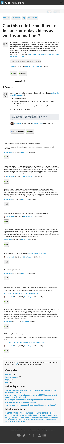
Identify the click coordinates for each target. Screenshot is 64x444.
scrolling (19, 422)
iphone (51, 419)
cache (54, 420)
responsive (21, 420)
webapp (31, 414)
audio (7, 420)
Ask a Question (33, 17)
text (26, 416)
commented (8, 153)
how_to (27, 66)
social (27, 420)
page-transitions (46, 420)
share (24, 422)
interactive (38, 419)
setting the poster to (37, 254)
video (24, 414)
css (6, 418)
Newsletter (12, 431)
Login (49, 12)
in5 (17, 365)
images (17, 419)
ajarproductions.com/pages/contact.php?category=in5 (22, 294)
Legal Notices (21, 431)
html (16, 416)
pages (31, 420)
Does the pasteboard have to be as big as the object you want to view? (30, 401)
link (28, 419)
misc (7, 383)
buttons (52, 414)
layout (11, 420)
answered (17, 124)
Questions (6, 17)
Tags (24, 17)
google (14, 422)
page (7, 416)
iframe (54, 416)
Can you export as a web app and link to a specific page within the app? (30, 406)
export (18, 414)
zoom (49, 416)
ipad (37, 414)
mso (12, 416)
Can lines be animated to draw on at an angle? (21, 403)
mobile (44, 416)
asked (12, 66)
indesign (24, 419)
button (21, 416)
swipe (32, 419)
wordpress (37, 420)
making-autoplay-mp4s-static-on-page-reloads (26, 61)
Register (57, 12)
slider (30, 416)
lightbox (11, 418)
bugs (7, 381)
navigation (43, 414)
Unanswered (16, 17)
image (56, 419)
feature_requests (11, 378)
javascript (37, 416)
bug (15, 420)
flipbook (46, 419)
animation (10, 413)
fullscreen (8, 422)
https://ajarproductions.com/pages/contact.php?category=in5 (24, 343)
